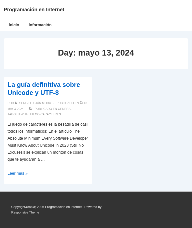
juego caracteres (45, 114)
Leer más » (18, 173)
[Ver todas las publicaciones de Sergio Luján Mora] (33, 103)
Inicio (14, 25)
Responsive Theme (25, 212)
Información (40, 25)
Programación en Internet (34, 9)
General (65, 109)
